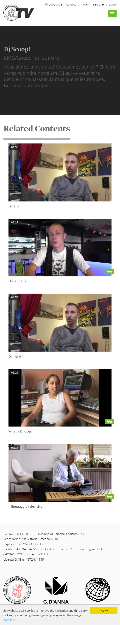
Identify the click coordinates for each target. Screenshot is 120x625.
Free (109, 271)
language (55, 4)
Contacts (73, 4)
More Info (9, 620)
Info (86, 4)
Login (113, 4)
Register (98, 4)
